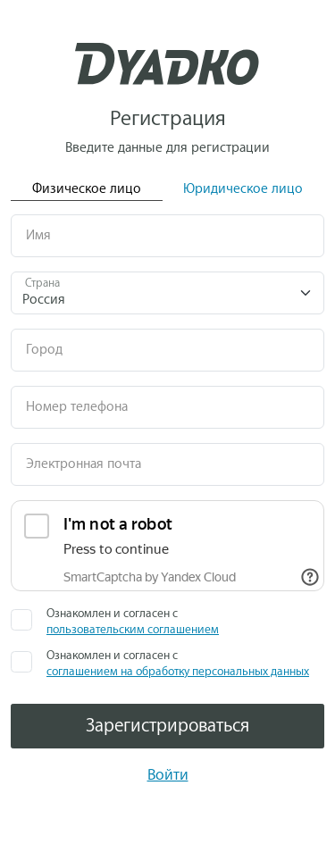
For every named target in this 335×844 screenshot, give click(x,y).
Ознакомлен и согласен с (132, 621)
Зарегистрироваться (167, 725)
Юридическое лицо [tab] (243, 188)
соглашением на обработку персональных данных (177, 671)
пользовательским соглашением (132, 629)
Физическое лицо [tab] (86, 188)
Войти (167, 774)
